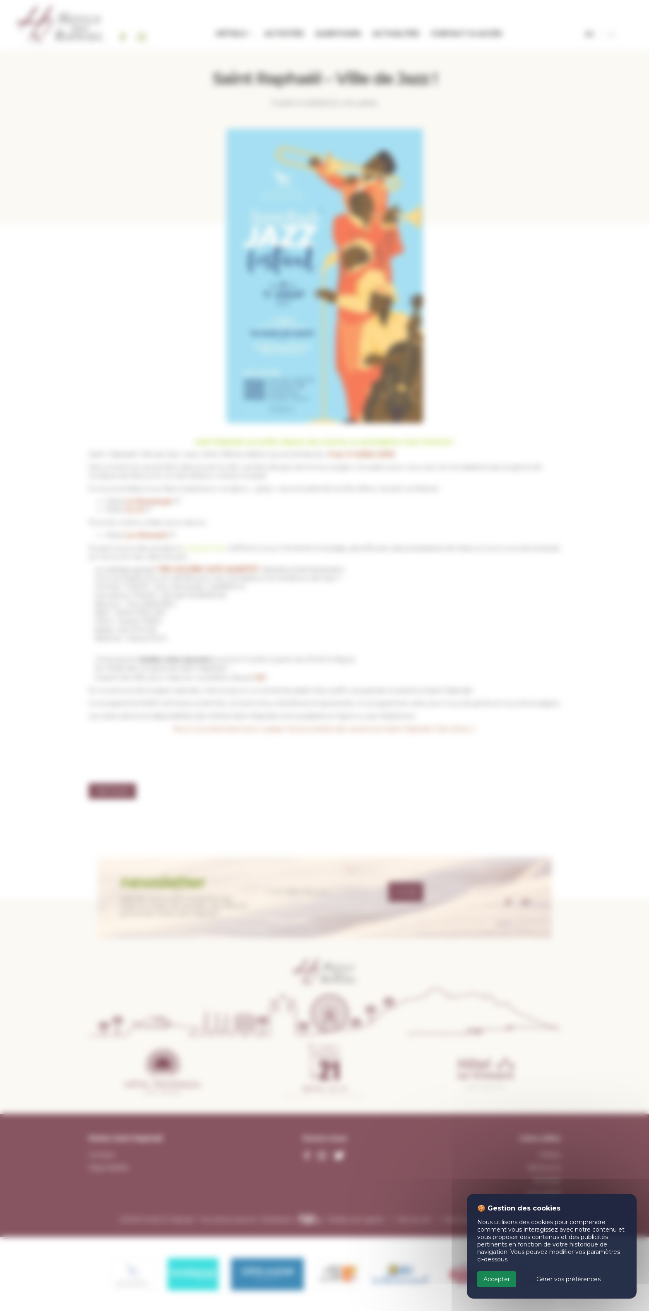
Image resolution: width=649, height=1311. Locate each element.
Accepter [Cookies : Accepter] (496, 1279)
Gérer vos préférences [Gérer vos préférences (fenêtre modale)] (568, 1279)
